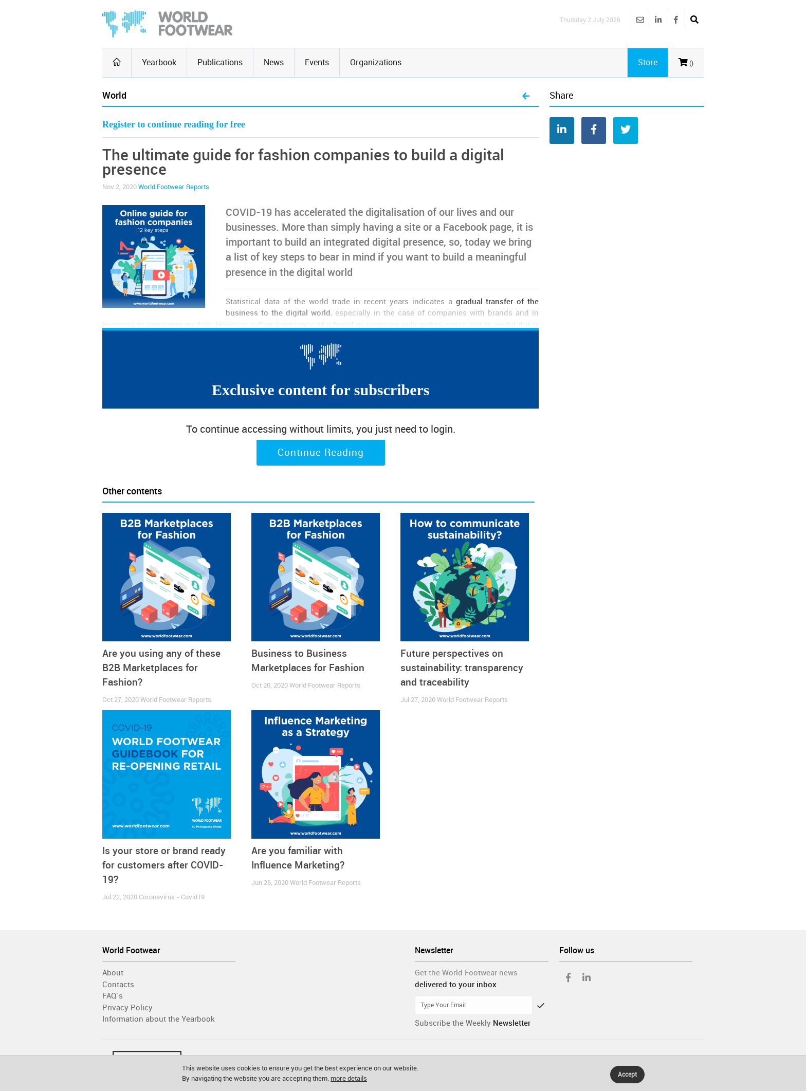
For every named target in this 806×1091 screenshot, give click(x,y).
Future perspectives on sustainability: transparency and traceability (461, 668)
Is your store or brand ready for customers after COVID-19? (164, 865)
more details (349, 1078)
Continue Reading (321, 452)
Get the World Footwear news (466, 972)
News (274, 62)
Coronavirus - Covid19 (172, 897)
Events (317, 62)
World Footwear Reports (173, 187)
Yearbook (159, 62)
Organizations (375, 62)
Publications (220, 62)
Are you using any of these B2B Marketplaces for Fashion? (161, 668)
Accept (627, 1074)
